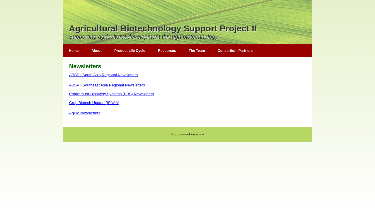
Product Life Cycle (129, 51)
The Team (197, 51)
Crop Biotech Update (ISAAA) (94, 103)
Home (74, 51)
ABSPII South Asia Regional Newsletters (103, 75)
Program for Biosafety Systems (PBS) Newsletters (111, 94)
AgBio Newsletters (84, 113)
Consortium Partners (235, 51)
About (96, 51)
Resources (167, 51)
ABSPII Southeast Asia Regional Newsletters (107, 85)
